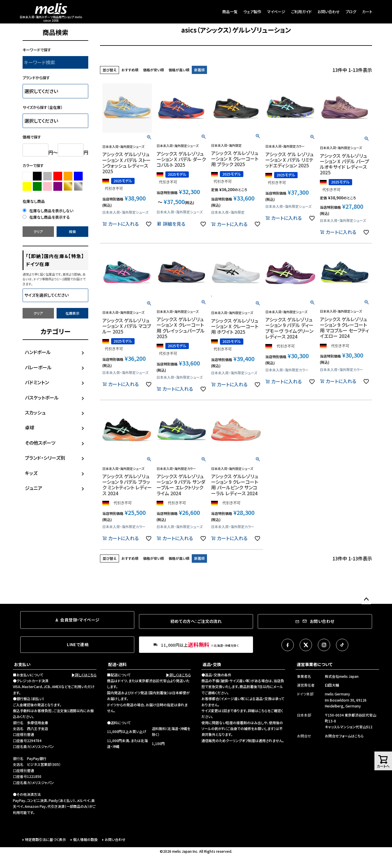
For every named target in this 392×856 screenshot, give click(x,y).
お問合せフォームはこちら (344, 735)
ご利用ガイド (301, 11)
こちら (262, 710)
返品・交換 (212, 664)
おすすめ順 (129, 69)
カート (367, 11)
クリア (38, 231)
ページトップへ (366, 599)
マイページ (276, 11)
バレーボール (38, 367)
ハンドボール (38, 351)
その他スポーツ (40, 442)
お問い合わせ (329, 11)
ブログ (351, 11)
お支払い (22, 664)
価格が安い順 (153, 69)
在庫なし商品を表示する (46, 217)
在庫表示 (72, 313)
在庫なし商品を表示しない (48, 210)
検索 (72, 231)
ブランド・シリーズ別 (45, 457)
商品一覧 (229, 11)
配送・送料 (117, 664)
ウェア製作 (252, 11)
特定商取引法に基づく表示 (45, 839)
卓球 (29, 427)
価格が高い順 (179, 69)
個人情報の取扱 (85, 839)
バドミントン (37, 382)
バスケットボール (42, 397)
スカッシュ (35, 412)
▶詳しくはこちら (84, 674)
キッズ (31, 472)
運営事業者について (314, 664)
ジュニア (33, 487)
